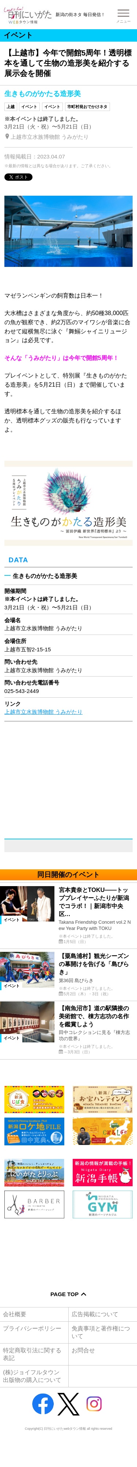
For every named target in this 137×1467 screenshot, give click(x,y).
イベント (29, 106)
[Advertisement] (68, 1249)
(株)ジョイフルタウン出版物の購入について (32, 1376)
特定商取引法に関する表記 (32, 1354)
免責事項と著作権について (101, 1332)
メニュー (123, 21)
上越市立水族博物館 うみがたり (43, 712)
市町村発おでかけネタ (87, 106)
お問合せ (83, 1350)
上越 (11, 106)
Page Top (64, 1294)
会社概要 (14, 1314)
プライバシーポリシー (32, 1328)
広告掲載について (95, 1314)
